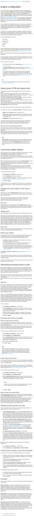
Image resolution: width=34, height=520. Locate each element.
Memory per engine (8, 353)
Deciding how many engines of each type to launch (15, 179)
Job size (10, 457)
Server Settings (18, 1)
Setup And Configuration (10, 1)
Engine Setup (28, 251)
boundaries (4, 49)
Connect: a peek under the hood (9, 16)
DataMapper (6, 11)
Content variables (6, 249)
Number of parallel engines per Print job (15, 426)
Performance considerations (8, 82)
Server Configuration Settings (10, 19)
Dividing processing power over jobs (18, 367)
